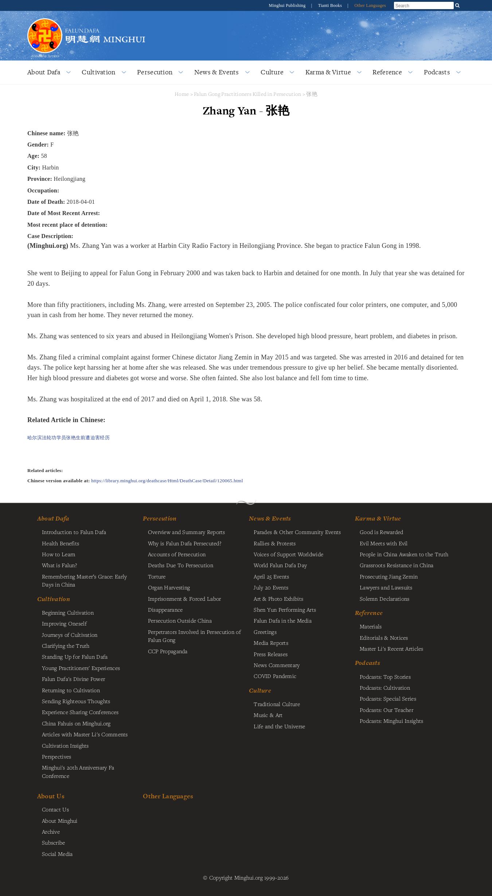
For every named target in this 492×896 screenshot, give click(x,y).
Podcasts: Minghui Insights (391, 720)
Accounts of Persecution (177, 554)
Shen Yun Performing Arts (285, 609)
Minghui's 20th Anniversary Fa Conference (78, 771)
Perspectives (56, 756)
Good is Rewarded (381, 531)
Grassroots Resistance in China (397, 565)
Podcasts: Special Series (388, 698)
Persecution (154, 72)
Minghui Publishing (288, 5)
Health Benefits (60, 543)
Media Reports (271, 642)
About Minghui (60, 820)
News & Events (216, 72)
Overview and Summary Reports (186, 531)
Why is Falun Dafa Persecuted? (184, 543)
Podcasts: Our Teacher (386, 709)
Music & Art (268, 714)
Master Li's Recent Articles (391, 648)
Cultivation (98, 72)
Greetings (265, 631)
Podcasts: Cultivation (385, 687)
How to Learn (58, 554)
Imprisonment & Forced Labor (184, 598)
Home (182, 93)
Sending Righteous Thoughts (76, 701)
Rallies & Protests (275, 543)
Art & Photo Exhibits (278, 598)
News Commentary (277, 665)
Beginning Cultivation (68, 612)
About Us (51, 796)
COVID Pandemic (275, 675)
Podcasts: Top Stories (385, 676)
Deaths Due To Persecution (180, 565)
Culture (272, 72)
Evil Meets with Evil (384, 543)
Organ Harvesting (169, 587)
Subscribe (53, 842)
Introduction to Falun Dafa (74, 531)
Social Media (57, 853)
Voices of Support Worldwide (288, 554)
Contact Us (55, 809)
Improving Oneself (64, 623)
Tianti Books (330, 5)
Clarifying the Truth (66, 645)
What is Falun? (59, 565)
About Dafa (43, 72)
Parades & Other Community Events (297, 531)
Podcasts (437, 72)
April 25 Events (271, 576)
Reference (387, 72)
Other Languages (370, 5)
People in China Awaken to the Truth (404, 554)
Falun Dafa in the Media (283, 620)
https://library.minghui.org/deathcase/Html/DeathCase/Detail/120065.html (167, 480)
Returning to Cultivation (71, 690)
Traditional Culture (277, 704)
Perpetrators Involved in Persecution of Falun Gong (194, 635)
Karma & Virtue (328, 72)
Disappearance (165, 609)
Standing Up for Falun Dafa (75, 656)
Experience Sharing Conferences (80, 712)
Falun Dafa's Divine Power (73, 678)
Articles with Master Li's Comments (85, 734)
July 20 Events (271, 587)
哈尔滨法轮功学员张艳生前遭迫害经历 (68, 437)
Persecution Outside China (180, 620)
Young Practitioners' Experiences (81, 667)
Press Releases (271, 654)
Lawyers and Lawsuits (386, 587)
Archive (51, 831)
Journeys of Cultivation (70, 634)
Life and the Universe (279, 726)
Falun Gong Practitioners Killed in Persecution (248, 93)
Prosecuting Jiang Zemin (389, 576)
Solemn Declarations (384, 598)
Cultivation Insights (65, 745)
